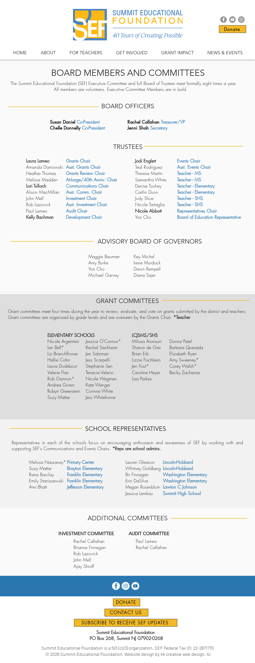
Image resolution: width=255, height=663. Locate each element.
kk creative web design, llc (186, 654)
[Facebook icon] (223, 19)
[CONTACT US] (126, 612)
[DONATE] (126, 602)
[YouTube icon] (232, 19)
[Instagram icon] (241, 19)
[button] (48, 53)
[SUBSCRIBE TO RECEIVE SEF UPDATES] (125, 623)
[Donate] (232, 29)
